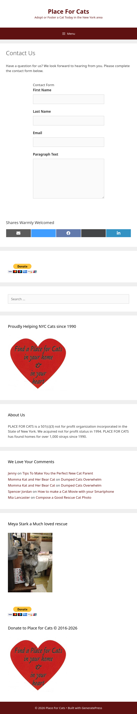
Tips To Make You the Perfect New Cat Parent (58, 473)
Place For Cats (68, 11)
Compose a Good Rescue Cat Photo (63, 497)
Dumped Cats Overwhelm (81, 479)
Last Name (42, 111)
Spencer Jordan (20, 491)
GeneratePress (92, 708)
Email (37, 133)
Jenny (12, 473)
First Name (42, 90)
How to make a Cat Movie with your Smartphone (76, 491)
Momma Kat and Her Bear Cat (31, 479)
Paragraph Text (45, 154)
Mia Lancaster (19, 497)
